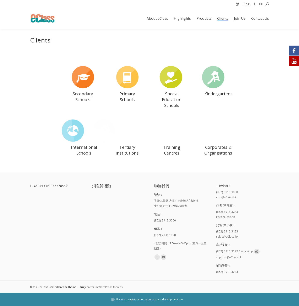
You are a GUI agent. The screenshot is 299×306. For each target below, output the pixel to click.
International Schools (84, 150)
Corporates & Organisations (218, 150)
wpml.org (150, 299)
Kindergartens (218, 94)
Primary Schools (127, 96)
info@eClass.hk (226, 197)
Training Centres (171, 150)
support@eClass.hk (229, 257)
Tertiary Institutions (127, 150)
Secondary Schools (83, 96)
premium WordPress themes (105, 287)
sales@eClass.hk (227, 236)
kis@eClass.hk (225, 217)
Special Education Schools (171, 99)
